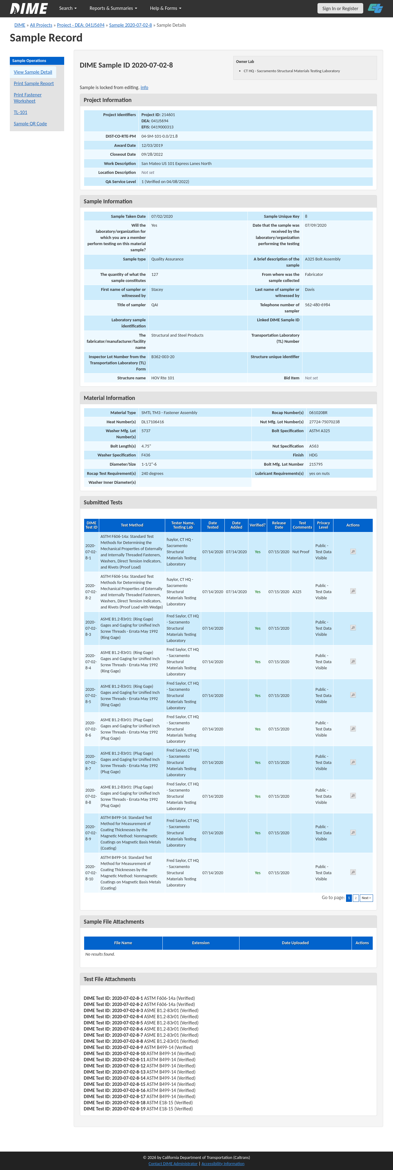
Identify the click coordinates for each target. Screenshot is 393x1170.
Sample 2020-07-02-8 (130, 25)
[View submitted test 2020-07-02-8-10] (353, 873)
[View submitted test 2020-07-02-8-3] (353, 628)
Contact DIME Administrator (173, 1163)
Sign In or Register (340, 8)
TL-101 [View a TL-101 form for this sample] (20, 112)
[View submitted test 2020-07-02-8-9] (353, 833)
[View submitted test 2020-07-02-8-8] (353, 796)
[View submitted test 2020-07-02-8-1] (353, 552)
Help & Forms (165, 8)
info (144, 87)
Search (68, 8)
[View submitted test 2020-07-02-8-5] (353, 695)
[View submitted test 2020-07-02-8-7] (353, 763)
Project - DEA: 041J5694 (81, 25)
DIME (19, 25)
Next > (366, 898)
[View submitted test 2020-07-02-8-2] (353, 592)
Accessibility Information (222, 1163)
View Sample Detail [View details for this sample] (33, 72)
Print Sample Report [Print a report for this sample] (34, 83)
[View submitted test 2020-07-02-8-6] (353, 729)
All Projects (41, 25)
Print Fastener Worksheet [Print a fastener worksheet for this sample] (28, 98)
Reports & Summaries (113, 8)
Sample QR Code (30, 124)
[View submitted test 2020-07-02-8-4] (353, 662)
